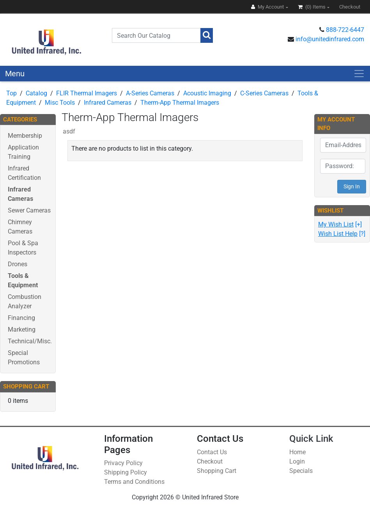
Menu (15, 73)
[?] (341, 233)
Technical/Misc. (30, 341)
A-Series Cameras (150, 93)
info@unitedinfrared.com (330, 39)
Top (11, 93)
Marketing (21, 329)
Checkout (210, 461)
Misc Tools (60, 102)
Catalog (36, 93)
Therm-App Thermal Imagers (179, 102)
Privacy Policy (123, 463)
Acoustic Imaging (207, 93)
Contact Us (212, 452)
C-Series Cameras (264, 93)
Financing (21, 318)
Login (297, 461)
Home (297, 452)
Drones (17, 264)
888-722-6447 (345, 29)
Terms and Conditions (134, 481)
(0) (312, 7)
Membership (25, 135)
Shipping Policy (125, 472)
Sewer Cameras (29, 210)
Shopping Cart (216, 470)
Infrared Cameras (107, 102)
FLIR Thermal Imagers (86, 93)
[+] (340, 224)
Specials (301, 470)
